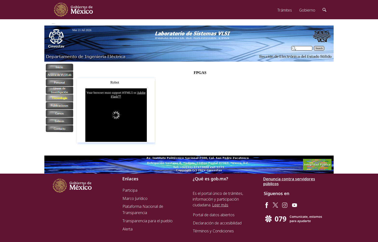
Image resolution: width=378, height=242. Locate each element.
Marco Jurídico (135, 198)
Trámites (284, 10)
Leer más (220, 205)
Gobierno (307, 10)
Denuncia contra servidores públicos (289, 181)
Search (319, 48)
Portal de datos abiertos (214, 214)
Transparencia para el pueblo (147, 220)
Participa (129, 190)
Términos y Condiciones (213, 231)
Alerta (127, 229)
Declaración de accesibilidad (217, 223)
